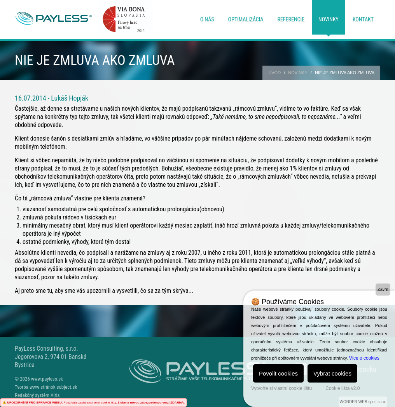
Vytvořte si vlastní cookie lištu (281, 388)
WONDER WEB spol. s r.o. (363, 402)
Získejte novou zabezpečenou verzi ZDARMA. (151, 402)
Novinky (328, 19)
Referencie (290, 19)
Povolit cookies (278, 373)
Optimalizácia (246, 19)
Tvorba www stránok (35, 387)
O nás (207, 19)
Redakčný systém (32, 395)
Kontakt (363, 19)
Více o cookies (364, 358)
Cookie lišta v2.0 (342, 388)
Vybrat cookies (332, 373)
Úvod (274, 72)
